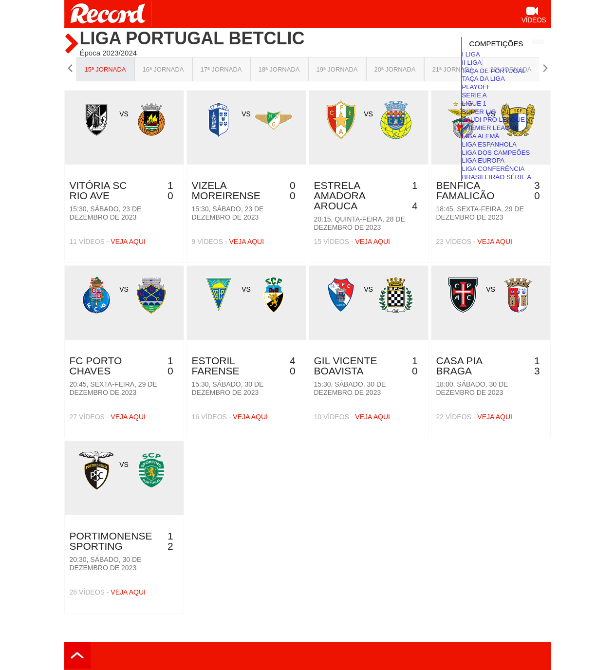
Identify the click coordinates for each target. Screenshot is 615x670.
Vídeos (534, 16)
